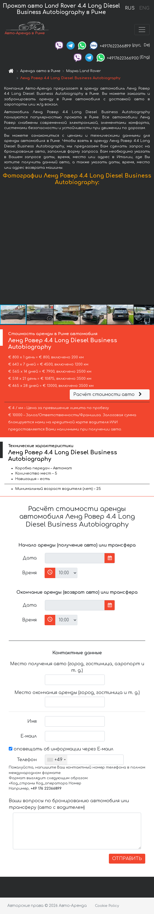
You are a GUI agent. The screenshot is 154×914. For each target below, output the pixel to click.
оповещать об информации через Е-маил (61, 749)
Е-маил (29, 736)
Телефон (27, 759)
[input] (75, 558)
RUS (130, 8)
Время (29, 572)
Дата (30, 558)
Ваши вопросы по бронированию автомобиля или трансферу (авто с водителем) (69, 804)
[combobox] (56, 760)
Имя (32, 721)
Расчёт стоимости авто (108, 394)
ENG (144, 8)
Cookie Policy (107, 906)
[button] (149, 246)
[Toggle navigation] (142, 29)
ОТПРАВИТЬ (127, 858)
